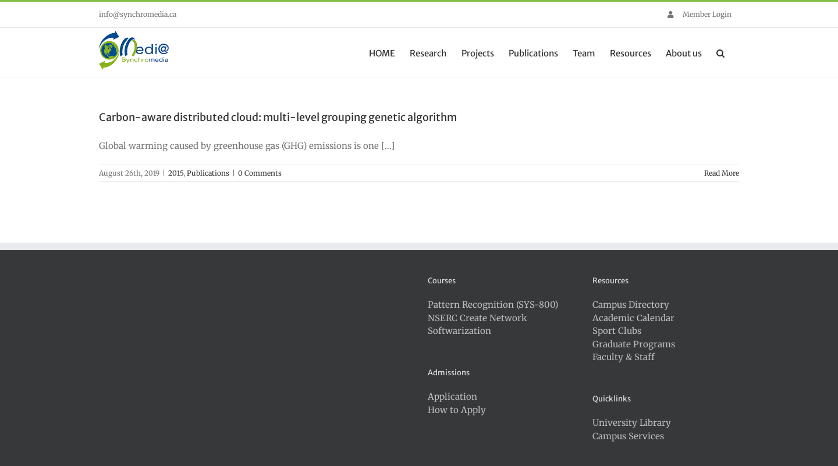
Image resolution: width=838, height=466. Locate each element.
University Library (631, 422)
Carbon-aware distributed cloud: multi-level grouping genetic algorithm (278, 117)
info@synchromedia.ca (137, 14)
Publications (208, 173)
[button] (720, 52)
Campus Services (628, 436)
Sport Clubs (616, 330)
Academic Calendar (633, 317)
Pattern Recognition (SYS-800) (493, 304)
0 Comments (260, 173)
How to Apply (457, 409)
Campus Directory (630, 304)
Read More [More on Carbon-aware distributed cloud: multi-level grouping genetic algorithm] (721, 173)
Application (452, 396)
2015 (175, 173)
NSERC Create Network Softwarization (477, 324)
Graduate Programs (633, 344)
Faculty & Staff (623, 356)
